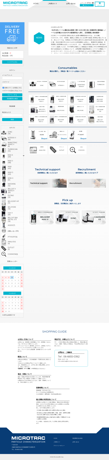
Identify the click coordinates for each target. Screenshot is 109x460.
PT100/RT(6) (12, 237)
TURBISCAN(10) (12, 150)
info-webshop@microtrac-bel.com (68, 361)
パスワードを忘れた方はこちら (12, 90)
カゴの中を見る (12, 62)
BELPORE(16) (12, 208)
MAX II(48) (10, 162)
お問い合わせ (71, 4)
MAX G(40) (10, 173)
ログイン (87, 5)
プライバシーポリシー (59, 445)
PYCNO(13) (11, 196)
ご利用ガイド (52, 4)
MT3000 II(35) (12, 138)
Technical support (47, 169)
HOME (36, 4)
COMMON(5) (13, 254)
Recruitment (87, 171)
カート (99, 4)
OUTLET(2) (11, 248)
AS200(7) (11, 225)
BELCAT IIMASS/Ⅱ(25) (12, 190)
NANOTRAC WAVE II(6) (12, 144)
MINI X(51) (10, 179)
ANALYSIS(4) (12, 243)
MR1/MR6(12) (11, 185)
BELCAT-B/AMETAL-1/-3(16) (13, 219)
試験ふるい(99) (13, 231)
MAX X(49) (10, 156)
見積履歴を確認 (12, 99)
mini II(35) (10, 214)
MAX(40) (9, 167)
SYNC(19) (10, 133)
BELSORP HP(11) (13, 202)
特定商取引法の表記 (78, 438)
